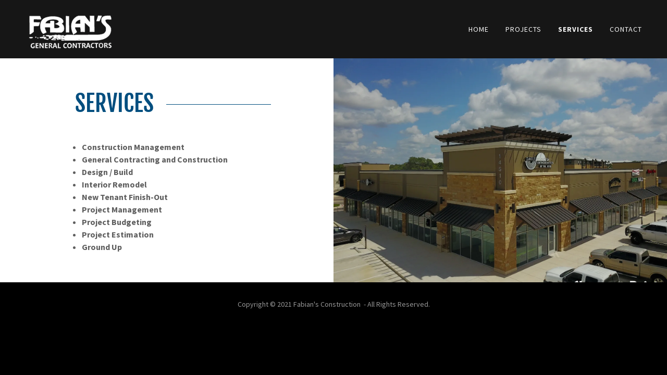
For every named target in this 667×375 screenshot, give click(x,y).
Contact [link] (626, 29)
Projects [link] (523, 29)
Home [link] (478, 29)
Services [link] (575, 29)
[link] (70, 28)
